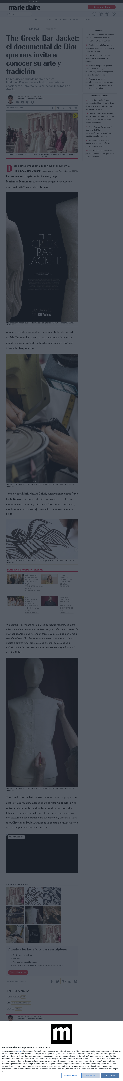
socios (19, 1051)
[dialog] (61, 1051)
